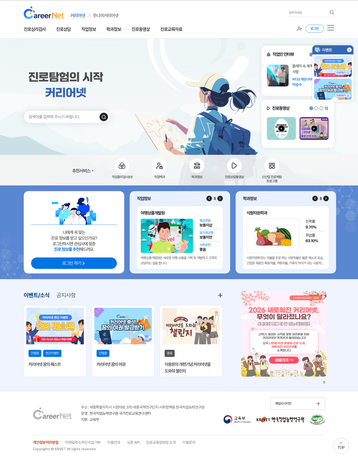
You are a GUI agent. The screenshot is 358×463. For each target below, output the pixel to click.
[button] (311, 54)
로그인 (315, 29)
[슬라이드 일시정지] (327, 108)
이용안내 (113, 442)
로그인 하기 (71, 263)
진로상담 (63, 29)
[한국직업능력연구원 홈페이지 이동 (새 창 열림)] (280, 420)
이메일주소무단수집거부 (82, 442)
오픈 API (133, 442)
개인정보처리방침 (45, 442)
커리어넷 (77, 15)
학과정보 (113, 29)
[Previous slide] (209, 198)
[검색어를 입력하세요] (308, 13)
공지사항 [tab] (66, 295)
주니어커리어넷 (105, 15)
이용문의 (188, 442)
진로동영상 (141, 29)
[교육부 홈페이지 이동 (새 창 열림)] (237, 419)
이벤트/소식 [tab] (37, 295)
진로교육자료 (171, 29)
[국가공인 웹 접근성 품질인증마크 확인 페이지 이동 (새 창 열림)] (317, 419)
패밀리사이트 (283, 403)
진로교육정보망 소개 (161, 442)
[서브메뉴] (330, 28)
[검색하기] (104, 117)
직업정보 (88, 29)
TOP (341, 447)
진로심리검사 (35, 29)
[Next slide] (220, 198)
